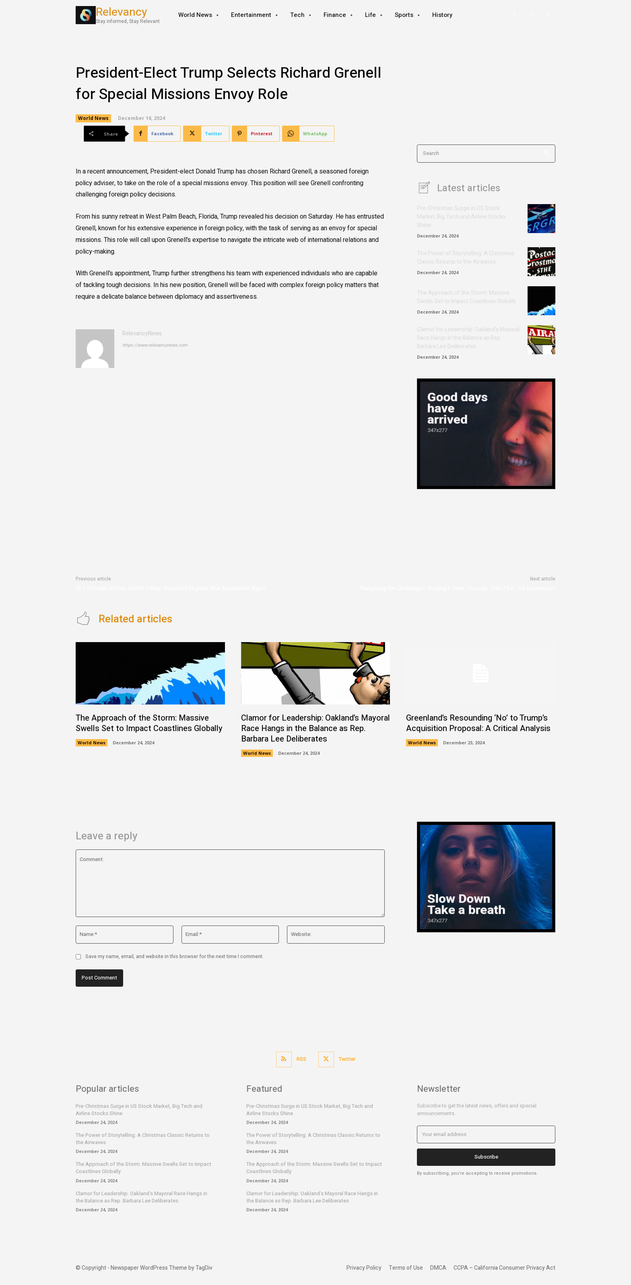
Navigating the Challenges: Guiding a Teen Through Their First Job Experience (457, 588)
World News (93, 118)
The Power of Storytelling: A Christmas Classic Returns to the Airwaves (465, 257)
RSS (301, 1059)
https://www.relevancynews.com (155, 345)
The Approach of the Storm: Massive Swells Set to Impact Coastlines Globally (466, 297)
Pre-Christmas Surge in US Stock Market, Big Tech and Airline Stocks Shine (461, 216)
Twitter (347, 1059)
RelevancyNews (142, 333)
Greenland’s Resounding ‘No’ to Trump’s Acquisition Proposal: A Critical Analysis (478, 723)
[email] (486, 1134)
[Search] (546, 154)
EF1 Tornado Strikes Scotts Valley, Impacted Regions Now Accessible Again (171, 588)
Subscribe (486, 1157)
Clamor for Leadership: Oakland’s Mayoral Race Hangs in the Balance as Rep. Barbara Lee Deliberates (468, 338)
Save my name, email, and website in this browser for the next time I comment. (174, 956)
